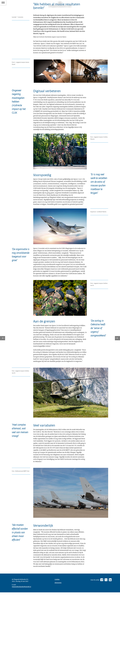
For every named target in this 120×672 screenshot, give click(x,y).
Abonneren (58, 659)
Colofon (57, 655)
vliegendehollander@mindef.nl (22, 665)
